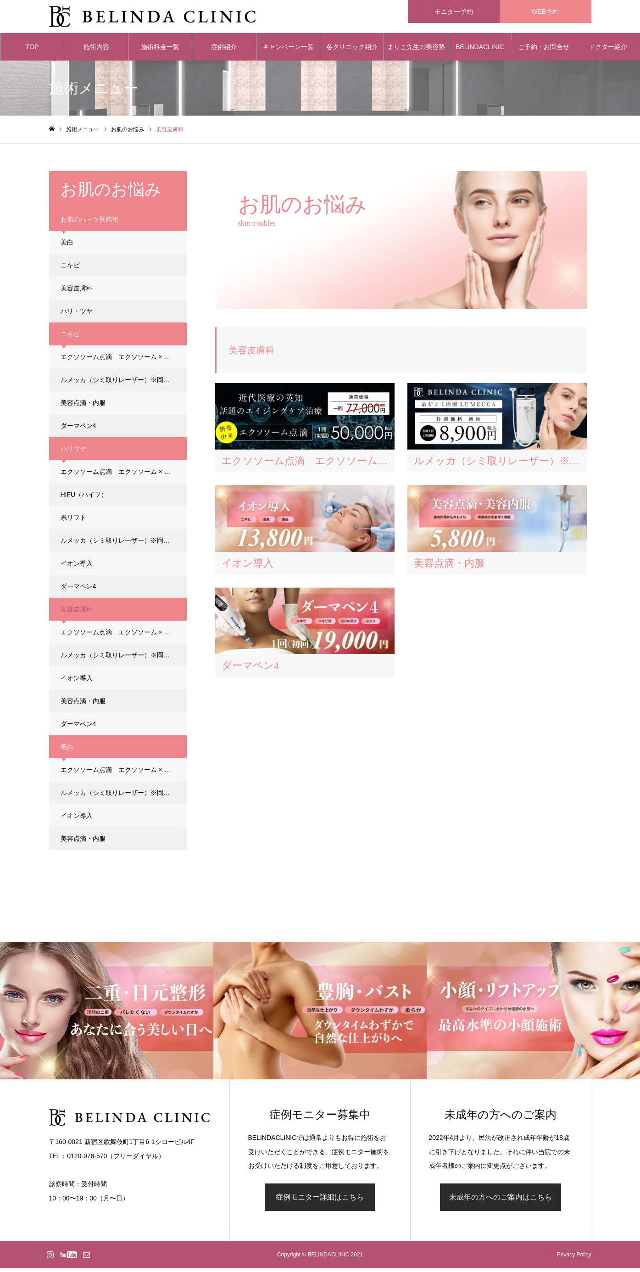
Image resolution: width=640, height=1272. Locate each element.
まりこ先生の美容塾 (416, 50)
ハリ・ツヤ (77, 314)
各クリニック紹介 (352, 50)
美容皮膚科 (77, 291)
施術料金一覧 (160, 50)
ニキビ (70, 268)
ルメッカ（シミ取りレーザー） (124, 383)
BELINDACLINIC (480, 50)
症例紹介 (224, 50)
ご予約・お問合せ (543, 50)
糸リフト (73, 521)
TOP (32, 50)
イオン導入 (77, 567)
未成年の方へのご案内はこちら (500, 1201)
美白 (67, 246)
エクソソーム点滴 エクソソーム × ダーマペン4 (124, 360)
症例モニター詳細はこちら (320, 1201)
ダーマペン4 (78, 429)
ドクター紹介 (608, 50)
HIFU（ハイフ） (84, 498)
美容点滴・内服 (83, 406)
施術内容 (96, 50)
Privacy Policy (574, 1258)
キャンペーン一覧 (288, 50)
